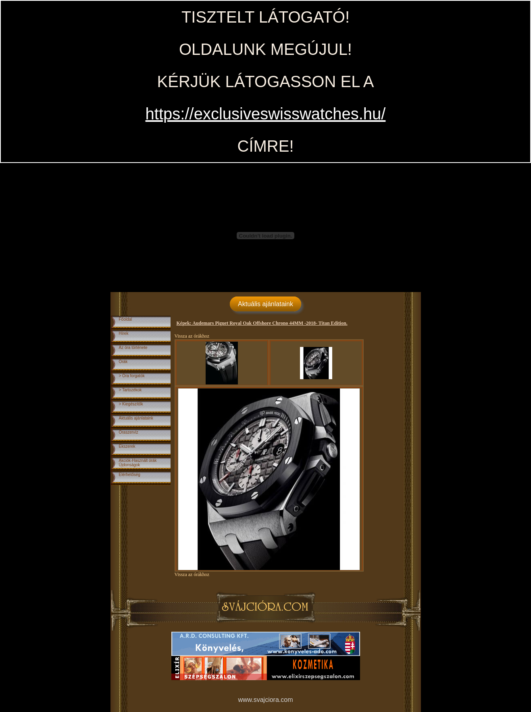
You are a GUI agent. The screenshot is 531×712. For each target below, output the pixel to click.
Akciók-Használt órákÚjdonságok (138, 462)
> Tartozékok (130, 390)
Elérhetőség (129, 474)
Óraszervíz (128, 432)
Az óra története (133, 347)
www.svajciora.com (265, 699)
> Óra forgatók (132, 376)
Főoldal (125, 319)
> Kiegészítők (131, 404)
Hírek (124, 333)
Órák (123, 361)
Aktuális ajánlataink (265, 304)
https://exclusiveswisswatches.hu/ (266, 114)
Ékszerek (127, 446)
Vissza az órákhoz (192, 336)
